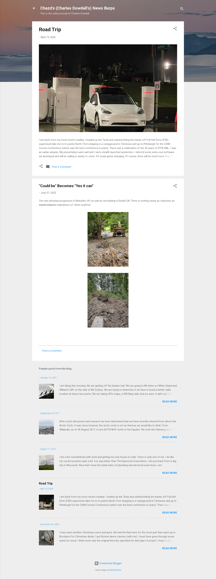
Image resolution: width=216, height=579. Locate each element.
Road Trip (50, 29)
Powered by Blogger (108, 563)
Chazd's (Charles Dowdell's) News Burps (77, 8)
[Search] (182, 9)
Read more (169, 401)
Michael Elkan (115, 570)
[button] (175, 29)
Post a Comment (52, 350)
